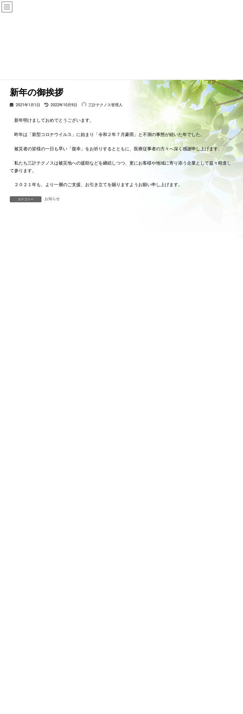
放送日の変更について (35, 442)
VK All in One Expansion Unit (166, 704)
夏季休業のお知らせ (33, 372)
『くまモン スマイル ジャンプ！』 (50, 465)
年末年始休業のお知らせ (37, 349)
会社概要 (114, 601)
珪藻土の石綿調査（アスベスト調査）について (59, 512)
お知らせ (52, 199)
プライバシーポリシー (98, 608)
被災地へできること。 (35, 558)
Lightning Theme (122, 704)
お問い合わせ (193, 601)
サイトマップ (153, 608)
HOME (42, 601)
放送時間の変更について (37, 419)
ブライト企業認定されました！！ (46, 488)
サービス (152, 601)
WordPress (87, 704)
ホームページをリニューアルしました (50, 396)
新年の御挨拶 (26, 535)
